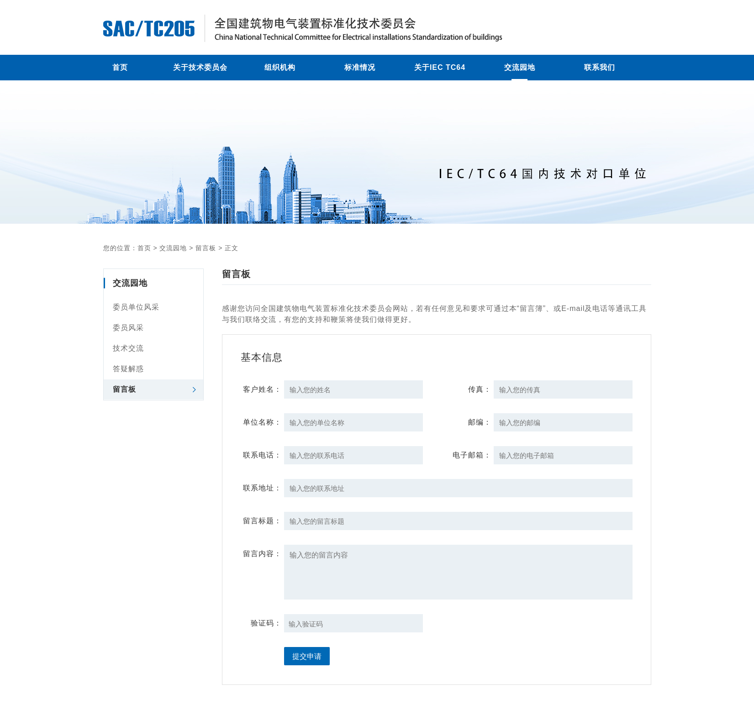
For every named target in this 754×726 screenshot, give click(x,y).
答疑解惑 (128, 369)
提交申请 (307, 656)
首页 (120, 67)
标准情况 (359, 67)
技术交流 (128, 348)
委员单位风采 (136, 307)
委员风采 (128, 327)
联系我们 (599, 67)
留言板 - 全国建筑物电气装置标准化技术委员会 (331, 28)
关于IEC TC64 (439, 67)
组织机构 (279, 67)
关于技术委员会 (200, 67)
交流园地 (519, 67)
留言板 (205, 248)
